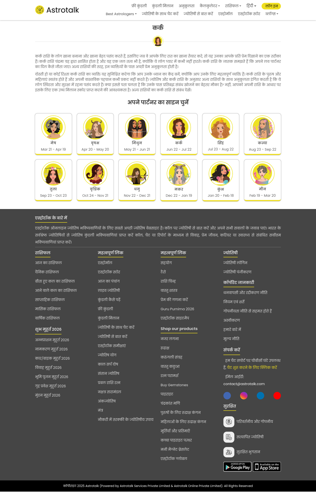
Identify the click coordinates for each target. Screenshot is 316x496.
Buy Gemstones (174, 388)
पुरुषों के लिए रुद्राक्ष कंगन (181, 415)
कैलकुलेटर (208, 6)
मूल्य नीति (231, 341)
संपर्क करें (231, 353)
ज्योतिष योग (107, 358)
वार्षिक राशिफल (47, 321)
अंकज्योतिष (107, 404)
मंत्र (100, 413)
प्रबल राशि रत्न (109, 385)
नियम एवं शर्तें (233, 305)
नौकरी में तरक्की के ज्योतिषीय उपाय (125, 422)
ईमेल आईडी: (244, 383)
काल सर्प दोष (108, 367)
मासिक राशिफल (48, 312)
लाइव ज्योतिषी (109, 293)
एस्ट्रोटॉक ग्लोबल (174, 461)
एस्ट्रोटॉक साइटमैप (175, 321)
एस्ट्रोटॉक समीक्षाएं (112, 349)
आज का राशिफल (48, 266)
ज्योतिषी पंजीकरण (237, 275)
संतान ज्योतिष (108, 376)
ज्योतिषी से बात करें (198, 13)
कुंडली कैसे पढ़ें (109, 302)
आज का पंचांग (109, 284)
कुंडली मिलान (163, 6)
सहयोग (166, 266)
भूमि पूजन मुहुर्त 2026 (51, 379)
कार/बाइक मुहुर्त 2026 (52, 361)
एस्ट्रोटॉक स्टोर (249, 13)
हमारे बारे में (232, 332)
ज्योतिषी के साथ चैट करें (160, 13)
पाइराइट (167, 397)
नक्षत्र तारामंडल (109, 395)
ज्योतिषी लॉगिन (235, 266)
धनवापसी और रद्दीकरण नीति (245, 295)
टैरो (163, 275)
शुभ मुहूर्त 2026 (48, 332)
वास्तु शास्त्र (169, 293)
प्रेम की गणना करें (174, 302)
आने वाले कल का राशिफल (56, 293)
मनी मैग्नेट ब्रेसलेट (175, 452)
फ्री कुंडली (139, 6)
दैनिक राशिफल (47, 275)
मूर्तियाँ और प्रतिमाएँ (175, 434)
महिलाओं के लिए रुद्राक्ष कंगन (183, 424)
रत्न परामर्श (169, 378)
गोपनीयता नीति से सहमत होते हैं (247, 314)
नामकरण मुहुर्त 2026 (51, 352)
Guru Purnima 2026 (177, 312)
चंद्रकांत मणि (170, 406)
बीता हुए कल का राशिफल (55, 284)
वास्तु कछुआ (170, 369)
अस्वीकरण (231, 323)
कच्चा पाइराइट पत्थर (176, 443)
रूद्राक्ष (165, 351)
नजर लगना (170, 341)
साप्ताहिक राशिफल (50, 302)
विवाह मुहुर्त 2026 (48, 370)
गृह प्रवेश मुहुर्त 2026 (50, 389)
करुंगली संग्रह (171, 360)
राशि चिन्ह (168, 284)
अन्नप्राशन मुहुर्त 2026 (52, 343)
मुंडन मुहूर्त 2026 (47, 398)
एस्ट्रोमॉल (225, 13)
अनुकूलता (186, 6)
